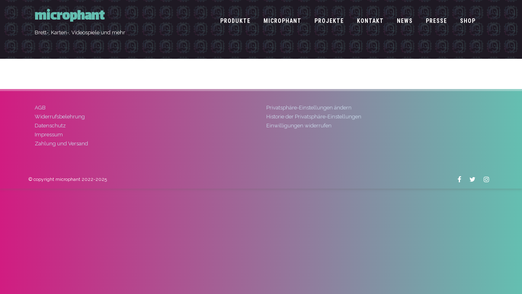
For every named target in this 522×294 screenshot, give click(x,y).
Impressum (49, 134)
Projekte (329, 21)
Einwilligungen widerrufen (299, 125)
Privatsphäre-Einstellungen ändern (309, 108)
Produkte (235, 21)
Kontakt (370, 21)
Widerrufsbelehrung (60, 117)
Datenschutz (50, 125)
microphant (69, 17)
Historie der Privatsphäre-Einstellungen (313, 117)
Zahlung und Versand (61, 143)
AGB (40, 108)
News (405, 21)
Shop (468, 21)
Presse (436, 21)
